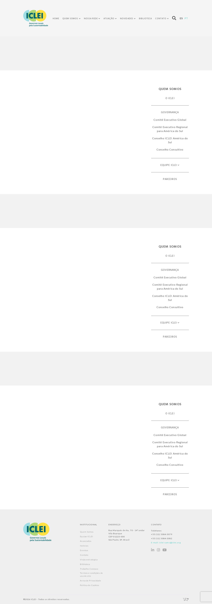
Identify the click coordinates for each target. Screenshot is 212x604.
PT (186, 18)
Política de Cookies (89, 585)
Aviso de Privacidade (90, 580)
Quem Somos (70, 18)
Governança (170, 112)
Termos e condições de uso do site (91, 574)
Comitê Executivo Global (170, 119)
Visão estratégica (89, 559)
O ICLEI (170, 98)
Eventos (84, 550)
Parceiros (170, 179)
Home (56, 18)
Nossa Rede (91, 18)
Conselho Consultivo (170, 149)
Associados (85, 541)
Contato (160, 18)
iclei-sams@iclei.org (170, 542)
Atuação (109, 18)
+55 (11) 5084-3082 (161, 538)
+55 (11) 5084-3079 (161, 534)
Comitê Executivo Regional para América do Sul (170, 128)
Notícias (84, 545)
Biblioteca (145, 18)
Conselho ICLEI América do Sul (170, 140)
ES (181, 18)
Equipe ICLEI (168, 165)
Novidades (126, 18)
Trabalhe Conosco (89, 569)
